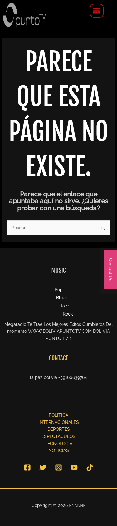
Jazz (64, 305)
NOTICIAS (58, 450)
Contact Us (110, 269)
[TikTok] (89, 467)
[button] (97, 11)
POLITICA (58, 415)
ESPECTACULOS (58, 436)
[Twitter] (42, 467)
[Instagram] (58, 467)
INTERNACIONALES (58, 422)
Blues (61, 297)
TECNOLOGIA (58, 443)
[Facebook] (27, 467)
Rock (68, 314)
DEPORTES (58, 429)
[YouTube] (74, 467)
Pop (59, 289)
